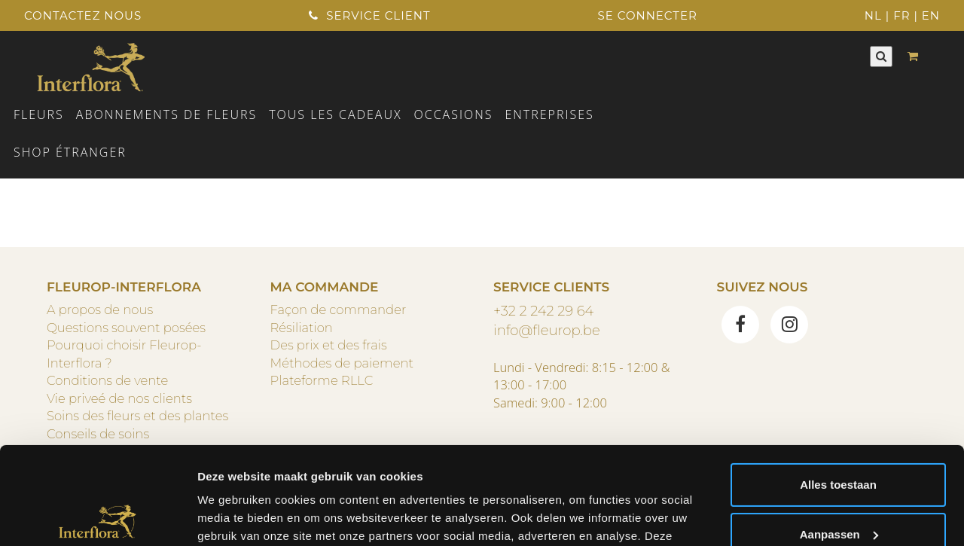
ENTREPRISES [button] (549, 114)
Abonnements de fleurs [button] (166, 114)
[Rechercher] (881, 56)
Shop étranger (70, 152)
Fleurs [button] (39, 114)
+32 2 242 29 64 (543, 310)
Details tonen (233, 516)
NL (873, 15)
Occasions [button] (453, 114)
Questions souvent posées (126, 327)
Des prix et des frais (328, 344)
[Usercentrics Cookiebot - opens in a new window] (97, 516)
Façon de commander (338, 309)
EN (931, 15)
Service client (369, 15)
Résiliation (301, 327)
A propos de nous (100, 309)
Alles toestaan (838, 387)
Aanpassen (839, 436)
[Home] (91, 65)
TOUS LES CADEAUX (335, 114)
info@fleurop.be (546, 330)
